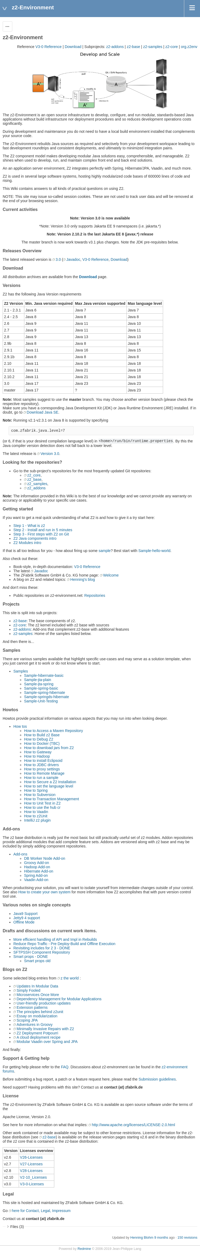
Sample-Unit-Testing (41, 701)
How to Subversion (40, 795)
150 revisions (187, 1237)
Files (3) (17, 1227)
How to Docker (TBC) (42, 743)
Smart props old (37, 961)
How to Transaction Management (51, 799)
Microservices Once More (38, 995)
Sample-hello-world (154, 551)
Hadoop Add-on (37, 867)
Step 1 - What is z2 (29, 525)
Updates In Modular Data (37, 986)
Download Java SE (42, 412)
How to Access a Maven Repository (53, 731)
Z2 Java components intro (34, 538)
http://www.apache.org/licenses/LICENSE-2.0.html (133, 1125)
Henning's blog (82, 579)
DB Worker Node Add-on (44, 858)
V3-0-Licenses (32, 1184)
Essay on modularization (37, 1016)
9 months (161, 1237)
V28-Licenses (31, 1171)
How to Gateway (38, 752)
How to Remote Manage (44, 773)
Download (73, 47)
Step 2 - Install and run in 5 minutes (42, 530)
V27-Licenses (31, 1164)
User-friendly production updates (44, 1003)
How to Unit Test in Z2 (42, 803)
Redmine (84, 1249)
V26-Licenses (31, 1157)
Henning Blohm (141, 1237)
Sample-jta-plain (37, 680)
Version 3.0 (49, 453)
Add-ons (20, 854)
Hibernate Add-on (38, 871)
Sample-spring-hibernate (44, 692)
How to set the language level (48, 786)
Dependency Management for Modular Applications (59, 999)
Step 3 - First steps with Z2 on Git (41, 534)
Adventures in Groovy (35, 1024)
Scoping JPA (27, 1020)
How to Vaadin (36, 812)
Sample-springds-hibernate (46, 697)
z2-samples (152, 47)
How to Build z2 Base (42, 735)
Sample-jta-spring (38, 684)
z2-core (171, 47)
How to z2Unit (35, 816)
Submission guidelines (157, 1079)
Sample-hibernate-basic (44, 675)
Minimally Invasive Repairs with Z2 (45, 1029)
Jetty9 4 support (26, 918)
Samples (20, 671)
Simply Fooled (28, 990)
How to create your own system (44, 892)
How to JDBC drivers (41, 765)
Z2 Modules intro (27, 543)
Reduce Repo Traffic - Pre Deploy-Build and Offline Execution (64, 944)
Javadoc (73, 259)
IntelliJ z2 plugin (37, 820)
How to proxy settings (42, 769)
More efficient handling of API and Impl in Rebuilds (55, 939)
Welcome (111, 575)
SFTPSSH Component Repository (41, 952)
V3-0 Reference (48, 47)
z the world (70, 978)
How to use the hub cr (42, 807)
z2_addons (36, 488)
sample (105, 551)
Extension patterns (32, 1007)
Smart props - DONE (30, 956)
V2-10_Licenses (33, 1177)
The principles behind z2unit (40, 1012)
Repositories (94, 595)
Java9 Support (25, 913)
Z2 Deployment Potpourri (37, 1033)
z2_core (34, 475)
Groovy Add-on (36, 863)
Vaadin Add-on (36, 880)
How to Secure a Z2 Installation (50, 782)
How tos (20, 726)
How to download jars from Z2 (49, 748)
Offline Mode (23, 922)
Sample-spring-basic (41, 688)
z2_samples (37, 484)
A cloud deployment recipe (38, 1037)
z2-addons (115, 47)
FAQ (64, 1067)
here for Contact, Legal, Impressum (41, 1211)
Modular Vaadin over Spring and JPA (47, 1041)
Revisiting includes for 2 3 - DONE (41, 948)
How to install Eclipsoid (43, 760)
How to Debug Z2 (38, 739)
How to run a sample (41, 777)
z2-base (133, 47)
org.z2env (189, 47)
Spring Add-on (36, 875)
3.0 (58, 259)
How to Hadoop (37, 756)
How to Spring (36, 790)
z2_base (34, 479)
